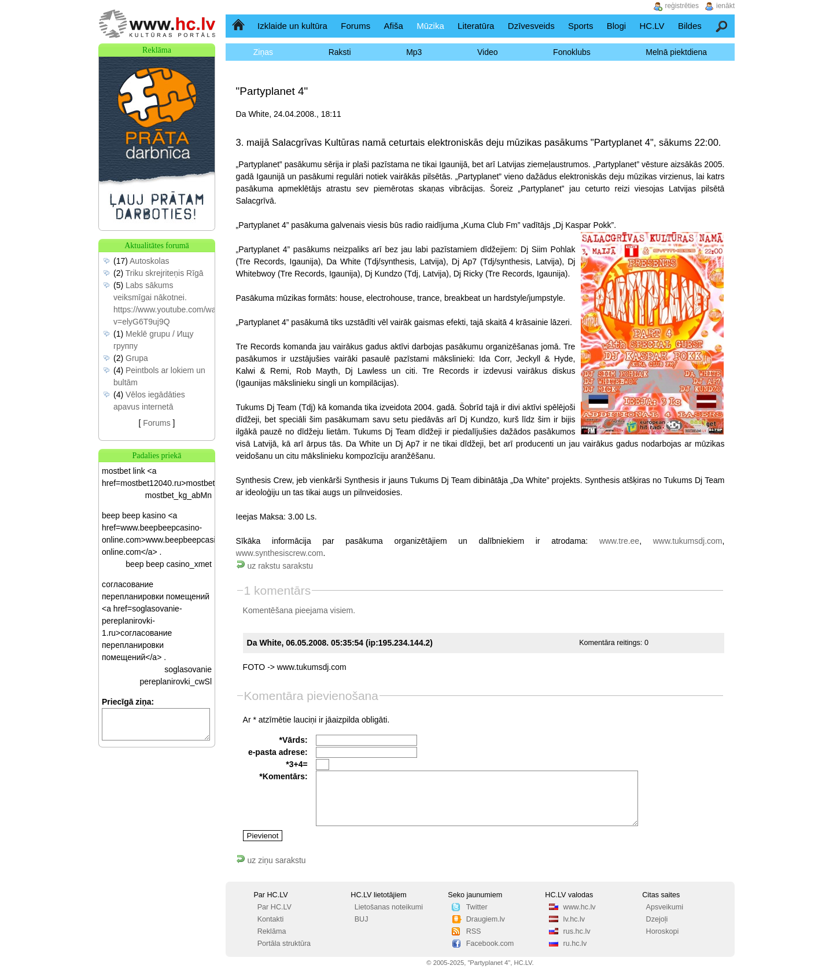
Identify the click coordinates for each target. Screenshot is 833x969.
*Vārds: (293, 740)
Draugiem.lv (485, 919)
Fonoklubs (572, 52)
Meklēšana (722, 26)
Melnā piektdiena (676, 52)
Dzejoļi (657, 919)
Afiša (393, 26)
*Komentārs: (283, 776)
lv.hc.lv (574, 919)
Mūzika (430, 26)
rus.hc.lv (577, 931)
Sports (580, 26)
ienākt (725, 6)
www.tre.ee (619, 541)
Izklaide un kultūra (292, 26)
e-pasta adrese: (278, 752)
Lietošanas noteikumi (389, 907)
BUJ (361, 919)
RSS (473, 931)
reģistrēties (682, 6)
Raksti (340, 52)
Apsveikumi (664, 907)
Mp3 (414, 52)
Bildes (690, 26)
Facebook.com (490, 943)
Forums (355, 26)
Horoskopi (662, 931)
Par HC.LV (274, 907)
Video (487, 52)
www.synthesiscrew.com (279, 553)
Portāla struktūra (284, 943)
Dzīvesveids (531, 26)
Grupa (137, 358)
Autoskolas (149, 261)
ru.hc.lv (575, 943)
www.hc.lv (579, 907)
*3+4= (296, 764)
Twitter (477, 907)
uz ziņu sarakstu (271, 860)
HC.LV (651, 26)
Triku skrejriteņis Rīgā (165, 273)
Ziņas (263, 52)
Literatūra (476, 26)
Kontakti (270, 919)
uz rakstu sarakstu (275, 565)
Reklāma (271, 931)
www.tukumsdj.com (688, 541)
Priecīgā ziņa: (128, 701)
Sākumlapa (239, 26)
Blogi (616, 26)
